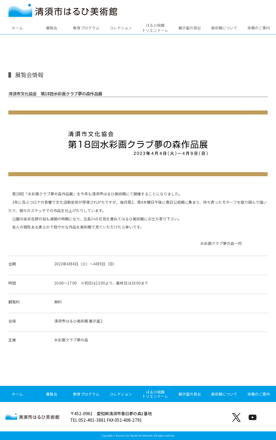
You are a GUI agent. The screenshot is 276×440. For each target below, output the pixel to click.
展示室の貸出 (189, 27)
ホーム (17, 27)
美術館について (224, 27)
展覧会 (51, 27)
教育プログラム (86, 27)
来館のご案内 (258, 27)
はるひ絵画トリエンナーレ (155, 27)
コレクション (120, 27)
